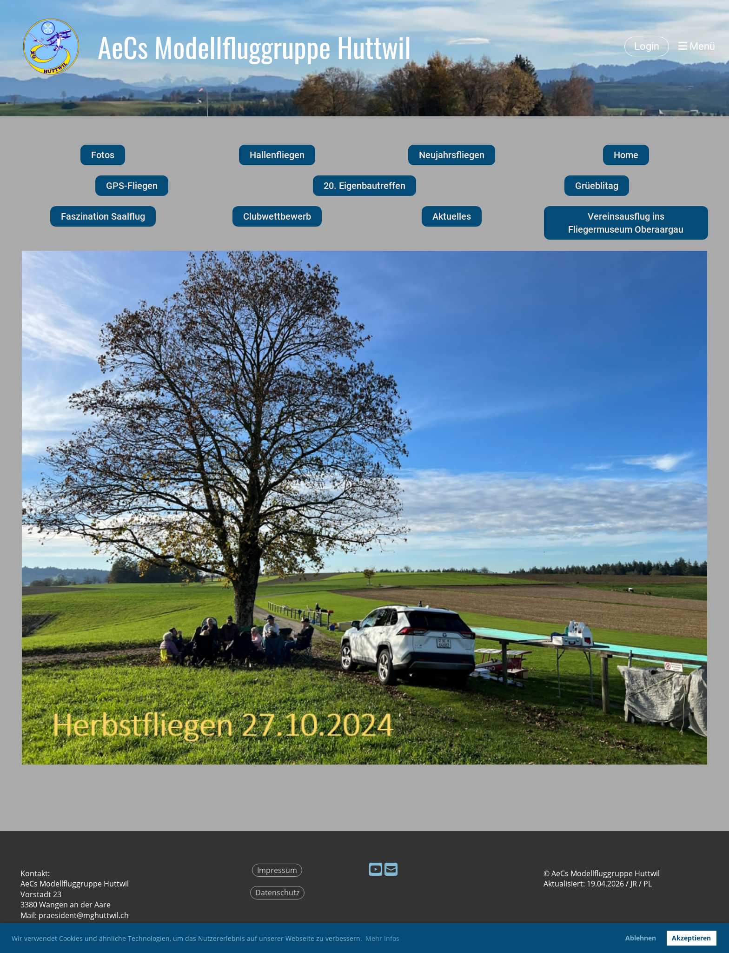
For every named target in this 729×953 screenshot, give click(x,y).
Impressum (277, 870)
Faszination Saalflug (103, 216)
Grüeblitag (596, 185)
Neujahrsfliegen (451, 155)
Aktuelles (451, 216)
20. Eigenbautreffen (364, 185)
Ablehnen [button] (640, 937)
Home (626, 155)
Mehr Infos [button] (382, 938)
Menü (696, 46)
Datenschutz (277, 892)
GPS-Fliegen (132, 185)
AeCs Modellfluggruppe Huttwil (254, 46)
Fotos (102, 155)
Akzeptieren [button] (691, 937)
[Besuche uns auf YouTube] (375, 869)
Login (646, 46)
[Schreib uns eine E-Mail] (391, 869)
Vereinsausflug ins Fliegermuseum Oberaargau (625, 223)
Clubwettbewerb (277, 216)
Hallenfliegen (277, 155)
